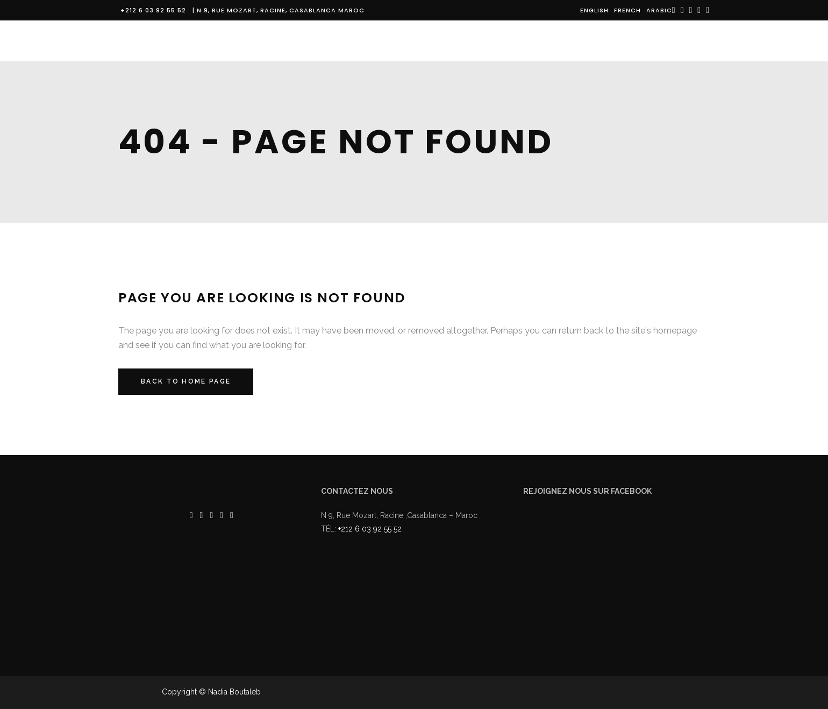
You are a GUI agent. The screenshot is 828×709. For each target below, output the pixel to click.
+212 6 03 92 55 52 (155, 10)
